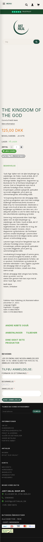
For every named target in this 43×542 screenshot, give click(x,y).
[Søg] (36, 42)
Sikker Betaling (9, 438)
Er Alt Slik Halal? (10, 455)
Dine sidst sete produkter (15, 341)
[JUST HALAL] (21, 27)
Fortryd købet (8, 441)
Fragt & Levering (9, 433)
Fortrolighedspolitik (12, 430)
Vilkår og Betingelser (12, 436)
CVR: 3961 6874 (10, 505)
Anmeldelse (7, 389)
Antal (5, 147)
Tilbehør (31, 333)
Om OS (4, 425)
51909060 (9, 498)
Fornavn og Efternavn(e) (14, 373)
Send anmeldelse (12, 400)
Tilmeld (36, 411)
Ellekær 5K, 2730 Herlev (18, 494)
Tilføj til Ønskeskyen (13, 156)
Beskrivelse (10, 166)
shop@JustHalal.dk (15, 501)
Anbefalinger (14, 333)
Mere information (8, 124)
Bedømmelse (8, 382)
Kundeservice (8, 428)
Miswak (5, 452)
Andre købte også (17, 325)
